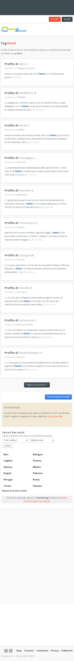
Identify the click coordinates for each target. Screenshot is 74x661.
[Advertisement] (51, 7)
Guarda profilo (55, 416)
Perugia (8, 479)
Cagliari (8, 460)
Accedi (67, 19)
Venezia (37, 485)
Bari (6, 454)
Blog (19, 650)
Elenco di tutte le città (14, 490)
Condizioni (42, 650)
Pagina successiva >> (36, 384)
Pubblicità (67, 650)
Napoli (7, 473)
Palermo (38, 473)
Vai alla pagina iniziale (58, 396)
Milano (37, 467)
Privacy (55, 650)
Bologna (37, 454)
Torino (7, 485)
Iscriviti (54, 19)
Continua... (16, 77)
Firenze (37, 460)
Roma (36, 479)
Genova (8, 467)
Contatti (29, 650)
